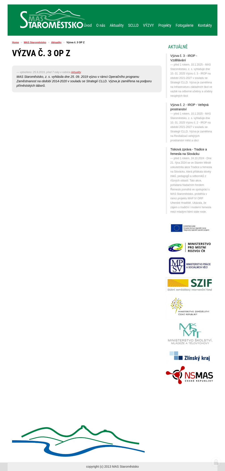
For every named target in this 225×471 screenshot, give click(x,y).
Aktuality (56, 42)
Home (15, 42)
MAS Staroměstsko (35, 42)
